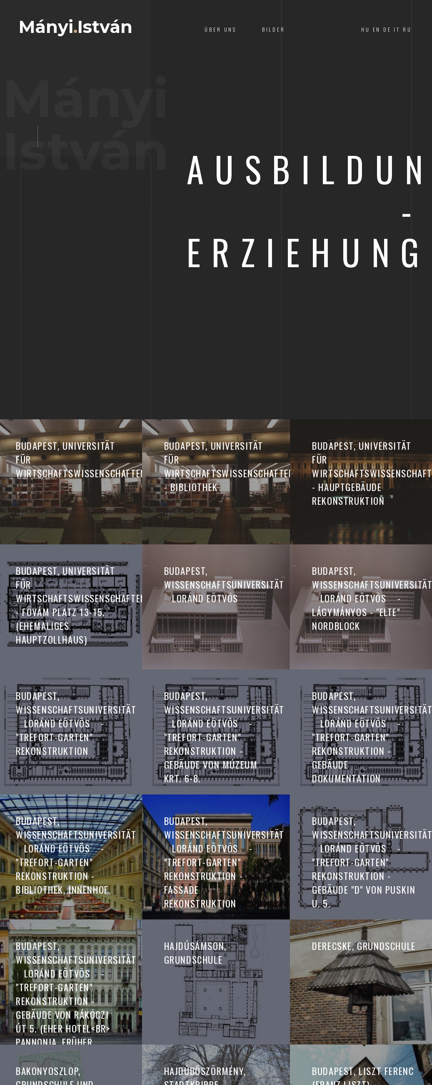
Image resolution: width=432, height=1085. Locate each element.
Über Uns (221, 29)
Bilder (273, 29)
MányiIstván (85, 29)
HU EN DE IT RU (386, 29)
